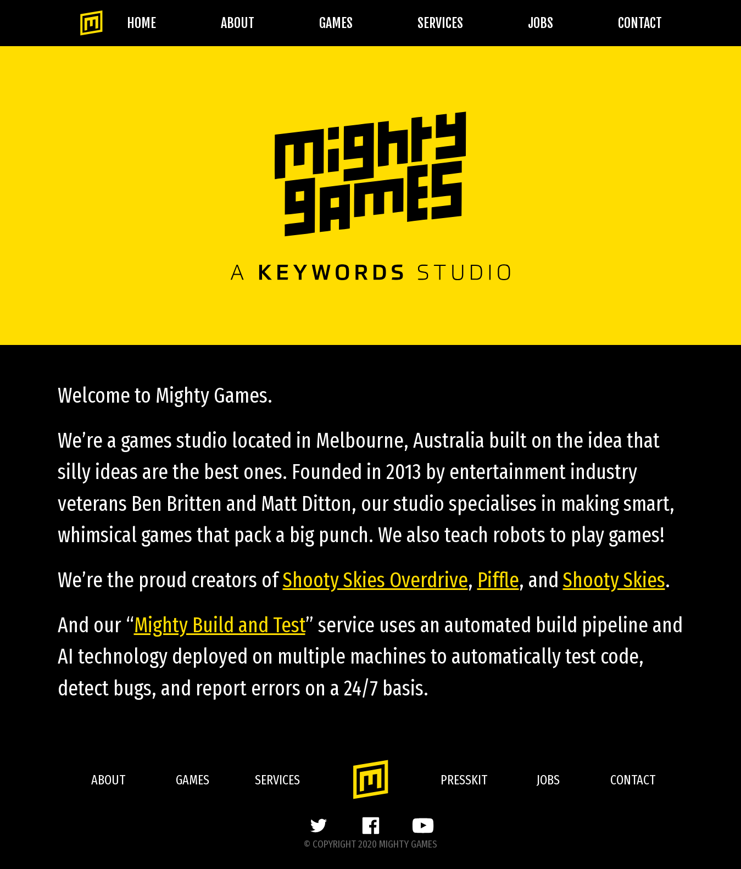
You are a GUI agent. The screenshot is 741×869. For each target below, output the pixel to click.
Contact (640, 23)
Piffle (498, 580)
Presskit (464, 780)
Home (141, 23)
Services (440, 23)
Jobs (540, 23)
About (237, 23)
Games (336, 23)
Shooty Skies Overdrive (375, 580)
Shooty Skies (614, 580)
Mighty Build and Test (219, 625)
